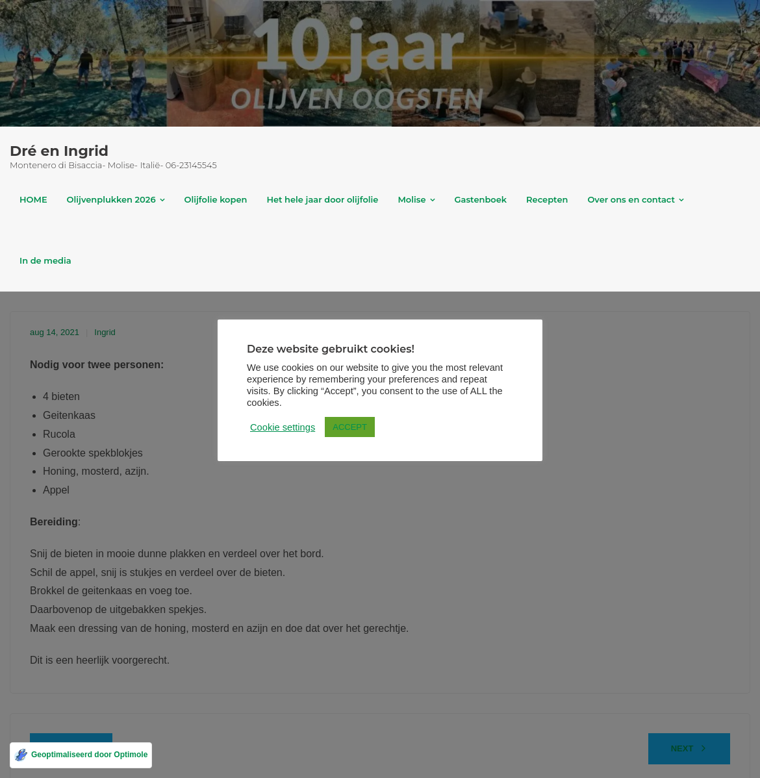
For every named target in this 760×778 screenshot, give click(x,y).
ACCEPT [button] (337, 421)
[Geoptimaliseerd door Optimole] (81, 755)
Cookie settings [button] (269, 421)
